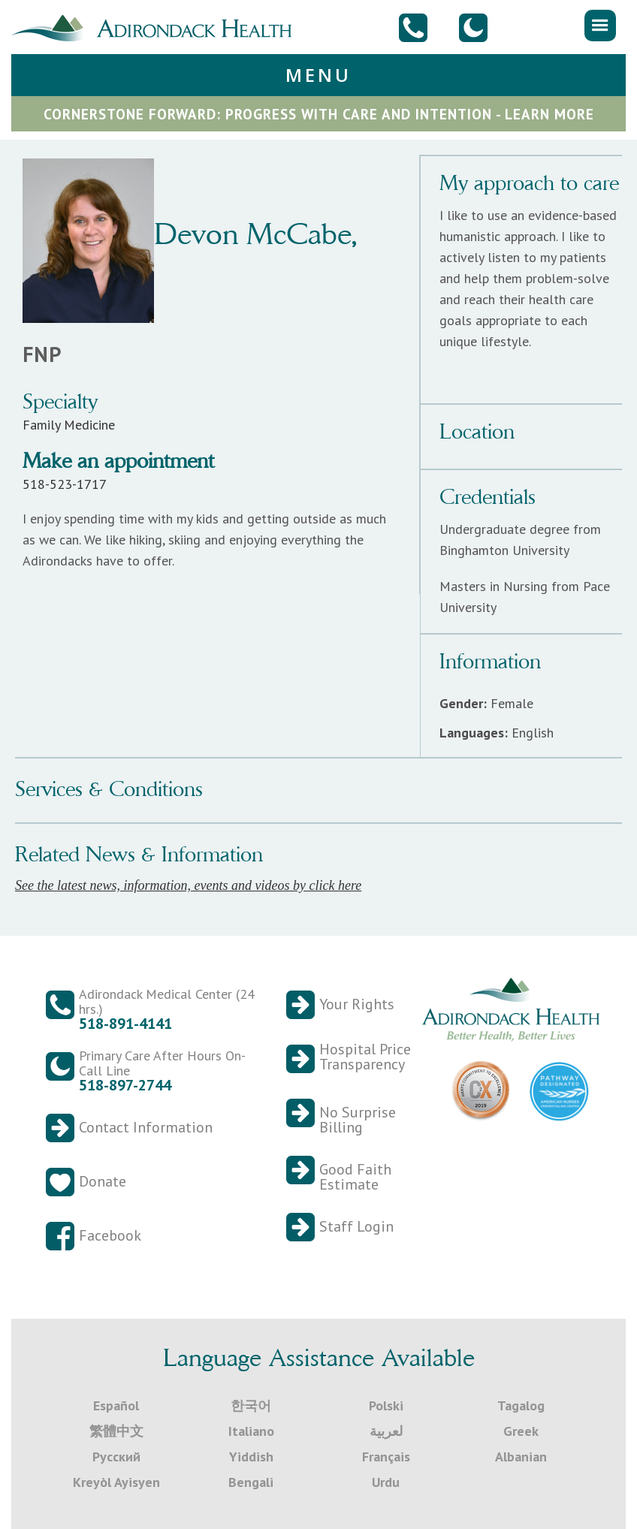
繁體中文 (116, 1431)
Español (116, 1405)
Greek (521, 1431)
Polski (386, 1405)
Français (386, 1456)
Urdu (386, 1482)
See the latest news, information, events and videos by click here (188, 885)
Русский (116, 1456)
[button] (600, 25)
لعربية (386, 1431)
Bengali (250, 1482)
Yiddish (251, 1456)
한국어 (251, 1405)
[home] (157, 26)
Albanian (521, 1456)
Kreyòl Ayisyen (116, 1482)
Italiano (251, 1431)
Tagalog (521, 1405)
